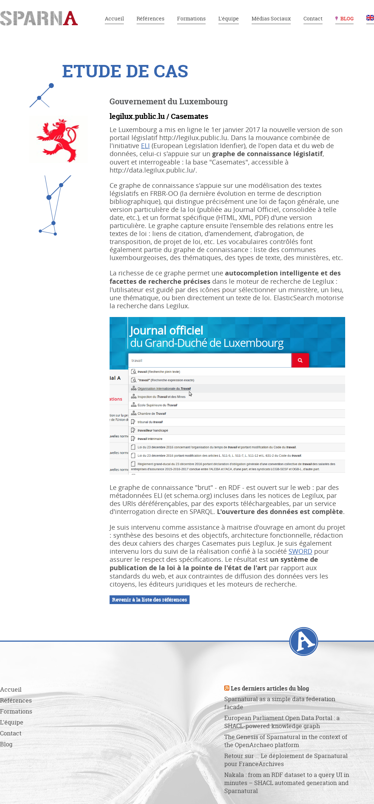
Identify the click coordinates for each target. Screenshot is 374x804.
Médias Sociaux (271, 18)
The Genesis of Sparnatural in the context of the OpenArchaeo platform (285, 741)
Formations (191, 18)
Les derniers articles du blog (270, 688)
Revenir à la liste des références (149, 599)
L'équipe (228, 18)
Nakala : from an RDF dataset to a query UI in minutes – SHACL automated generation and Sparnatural (286, 783)
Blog (347, 18)
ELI (145, 145)
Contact (313, 18)
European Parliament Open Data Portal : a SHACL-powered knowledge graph (282, 722)
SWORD (300, 551)
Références (150, 18)
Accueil (114, 18)
